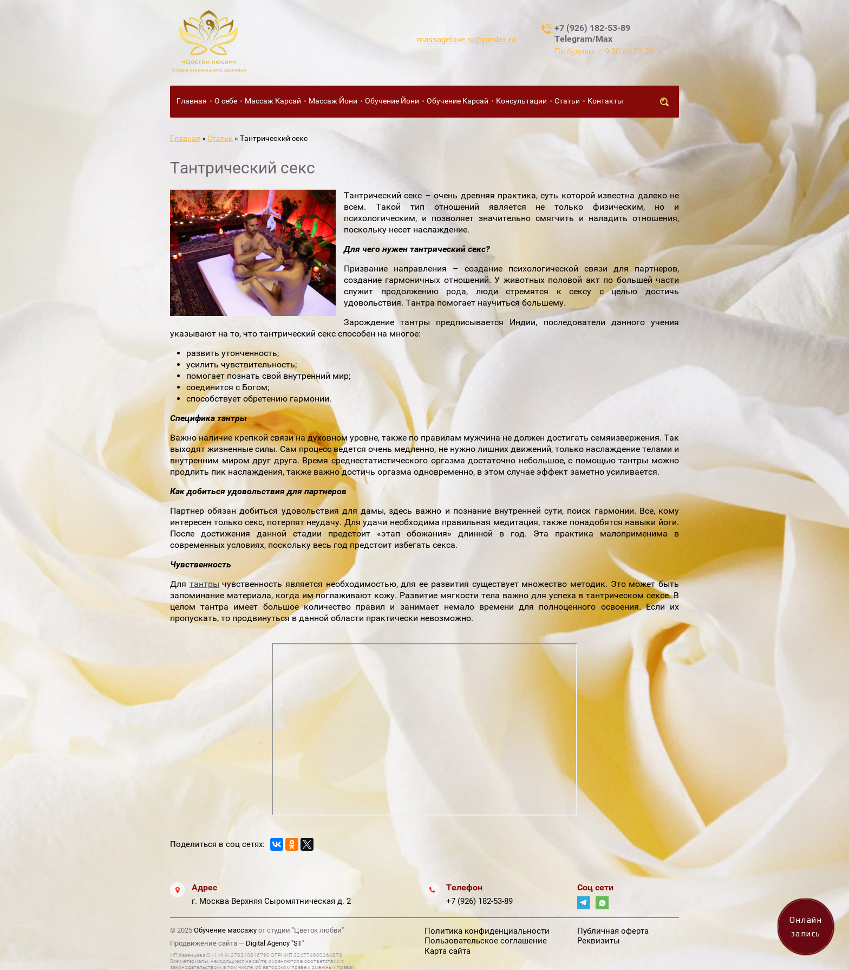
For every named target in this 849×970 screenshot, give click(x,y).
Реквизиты (598, 941)
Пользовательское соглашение (485, 941)
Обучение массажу (225, 930)
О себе (225, 100)
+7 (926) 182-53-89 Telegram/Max (592, 33)
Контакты (605, 100)
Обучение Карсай (457, 100)
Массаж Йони (333, 100)
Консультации (521, 100)
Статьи (567, 100)
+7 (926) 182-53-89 (479, 901)
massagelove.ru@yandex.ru (466, 39)
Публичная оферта (613, 931)
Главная (192, 100)
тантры (204, 584)
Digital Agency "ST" (275, 943)
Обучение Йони (392, 100)
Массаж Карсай (273, 100)
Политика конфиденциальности (487, 931)
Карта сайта (447, 951)
